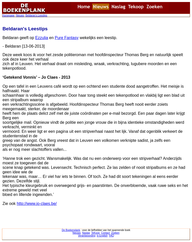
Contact (105, 232)
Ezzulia (41, 38)
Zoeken (115, 232)
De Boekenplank (71, 230)
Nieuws (20, 15)
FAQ (111, 235)
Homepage (8, 15)
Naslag (86, 232)
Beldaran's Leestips (36, 15)
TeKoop (95, 232)
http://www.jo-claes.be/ (37, 203)
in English (102, 235)
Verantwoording (87, 235)
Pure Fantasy (66, 38)
